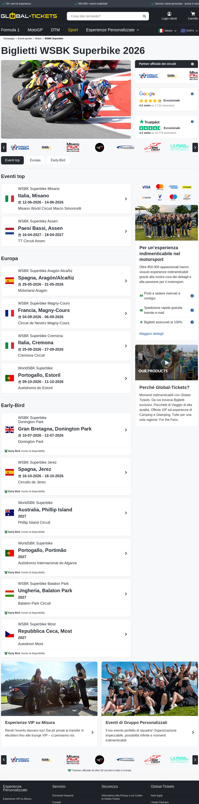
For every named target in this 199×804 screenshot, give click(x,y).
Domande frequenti (62, 795)
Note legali (156, 795)
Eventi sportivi (25, 38)
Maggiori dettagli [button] (152, 333)
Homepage (9, 38)
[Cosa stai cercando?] (108, 16)
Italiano (169, 30)
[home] (29, 16)
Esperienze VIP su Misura (17, 798)
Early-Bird (58, 160)
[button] (166, 64)
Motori (38, 38)
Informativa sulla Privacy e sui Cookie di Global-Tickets (122, 797)
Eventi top (12, 160)
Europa (35, 160)
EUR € (190, 30)
